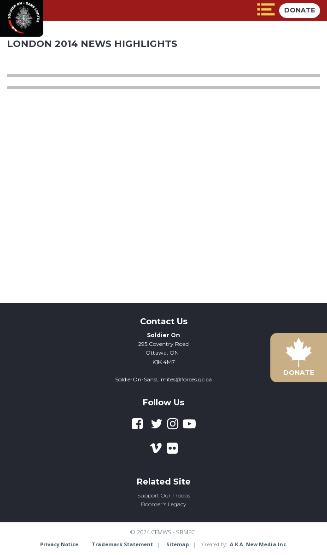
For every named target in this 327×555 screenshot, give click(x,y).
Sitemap (177, 544)
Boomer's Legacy (163, 504)
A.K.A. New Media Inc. (258, 544)
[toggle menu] (266, 10)
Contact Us (163, 321)
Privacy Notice (59, 544)
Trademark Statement (122, 544)
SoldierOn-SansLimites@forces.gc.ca (163, 379)
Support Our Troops (163, 495)
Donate (299, 10)
